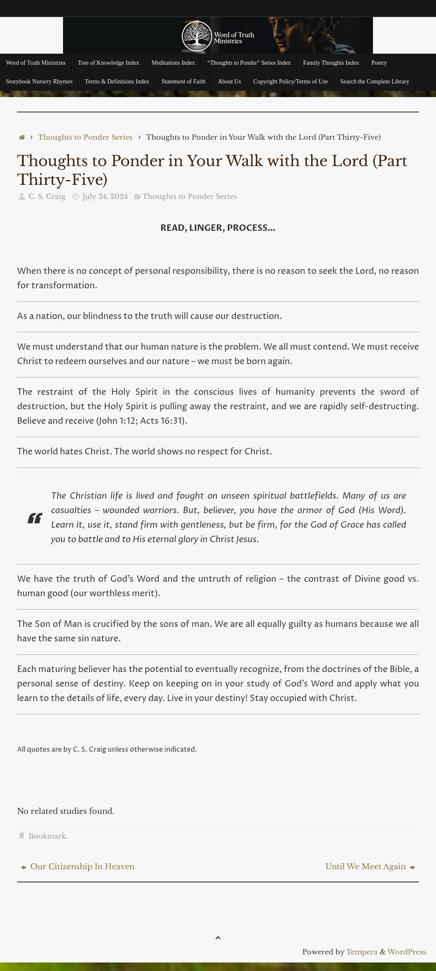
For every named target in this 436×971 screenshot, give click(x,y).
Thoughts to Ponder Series (85, 137)
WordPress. (407, 952)
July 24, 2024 (105, 196)
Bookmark (47, 836)
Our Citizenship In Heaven (78, 866)
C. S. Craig (47, 196)
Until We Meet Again (370, 866)
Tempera (362, 952)
